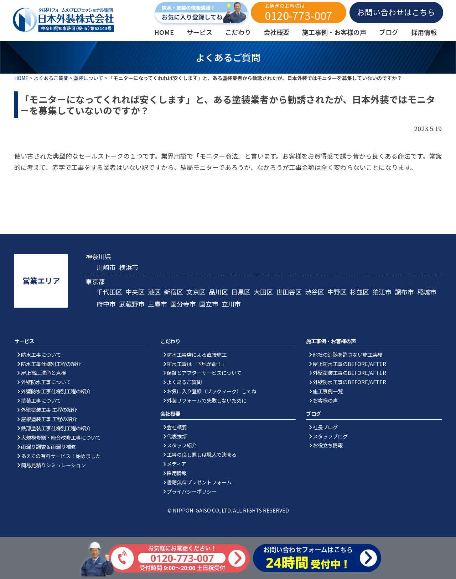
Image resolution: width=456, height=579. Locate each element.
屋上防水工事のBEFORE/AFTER (349, 363)
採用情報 (177, 473)
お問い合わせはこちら (396, 11)
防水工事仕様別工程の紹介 (51, 363)
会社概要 (177, 427)
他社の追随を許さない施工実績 (348, 354)
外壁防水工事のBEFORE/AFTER (349, 382)
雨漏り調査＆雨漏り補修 (48, 446)
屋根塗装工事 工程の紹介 (49, 419)
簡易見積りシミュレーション (53, 465)
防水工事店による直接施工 (197, 354)
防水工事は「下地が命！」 (197, 363)
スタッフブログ (330, 436)
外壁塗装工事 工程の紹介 (49, 409)
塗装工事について (41, 400)
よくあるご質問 (50, 77)
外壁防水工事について (46, 382)
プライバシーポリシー (192, 491)
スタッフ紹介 (182, 445)
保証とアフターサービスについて (204, 372)
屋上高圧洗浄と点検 (43, 372)
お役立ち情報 (328, 445)
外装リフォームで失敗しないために (207, 400)
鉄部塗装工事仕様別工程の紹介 (56, 428)
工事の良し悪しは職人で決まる (202, 454)
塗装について (88, 77)
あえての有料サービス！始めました (60, 456)
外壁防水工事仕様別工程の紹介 (56, 391)
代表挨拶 (177, 436)
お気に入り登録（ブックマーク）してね (211, 391)
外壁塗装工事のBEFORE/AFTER (349, 372)
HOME (21, 77)
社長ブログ (325, 427)
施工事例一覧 (328, 391)
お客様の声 (325, 400)
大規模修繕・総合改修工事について (61, 437)
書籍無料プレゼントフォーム (199, 482)
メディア (176, 463)
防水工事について (41, 354)
